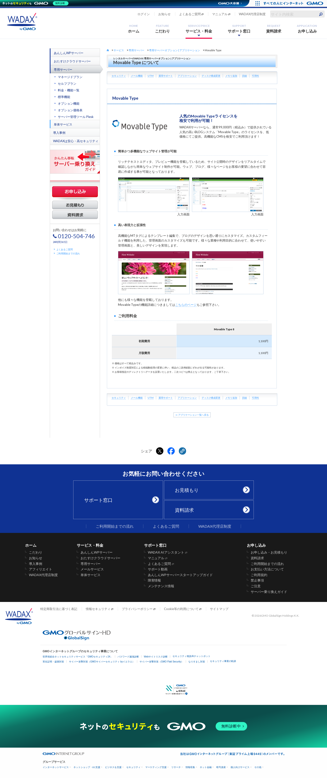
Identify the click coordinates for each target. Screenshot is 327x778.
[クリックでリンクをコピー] (182, 451)
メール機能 (137, 75)
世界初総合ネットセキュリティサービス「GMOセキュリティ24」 (78, 656)
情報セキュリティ (98, 609)
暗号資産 (221, 767)
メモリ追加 (231, 75)
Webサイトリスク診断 (156, 656)
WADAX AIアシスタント (166, 552)
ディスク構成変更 (211, 75)
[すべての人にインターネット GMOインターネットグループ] (294, 3)
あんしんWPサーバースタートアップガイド (180, 575)
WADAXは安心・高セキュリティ (75, 141)
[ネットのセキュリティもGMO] (36, 3)
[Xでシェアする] (160, 451)
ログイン (143, 14)
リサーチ (176, 767)
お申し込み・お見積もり (269, 552)
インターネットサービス (56, 767)
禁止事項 (257, 580)
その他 (257, 767)
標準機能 (64, 97)
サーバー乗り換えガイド (269, 591)
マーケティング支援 (156, 767)
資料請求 (273, 28)
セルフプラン (67, 83)
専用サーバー (63, 69)
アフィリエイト (40, 569)
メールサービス (92, 569)
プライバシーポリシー (137, 609)
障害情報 (154, 580)
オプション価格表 (70, 110)
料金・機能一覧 (68, 90)
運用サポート (166, 75)
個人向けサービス (240, 767)
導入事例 (59, 133)
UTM (151, 75)
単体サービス (63, 124)
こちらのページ (186, 305)
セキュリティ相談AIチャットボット (191, 656)
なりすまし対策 (196, 661)
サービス (119, 50)
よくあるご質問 (190, 14)
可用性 (255, 75)
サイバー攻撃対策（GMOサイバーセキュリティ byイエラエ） (102, 661)
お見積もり (210, 490)
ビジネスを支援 (113, 767)
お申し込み (307, 28)
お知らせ (164, 14)
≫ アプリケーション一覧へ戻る (192, 415)
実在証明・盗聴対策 (53, 661)
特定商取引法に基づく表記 (58, 609)
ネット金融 (206, 767)
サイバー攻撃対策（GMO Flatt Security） (161, 661)
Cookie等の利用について (181, 609)
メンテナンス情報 (161, 586)
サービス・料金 (199, 28)
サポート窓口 (239, 28)
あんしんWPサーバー (68, 53)
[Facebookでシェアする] (171, 451)
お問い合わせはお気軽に (74, 235)
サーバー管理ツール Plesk (76, 117)
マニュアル (219, 14)
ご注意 (256, 586)
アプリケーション (187, 75)
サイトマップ (219, 609)
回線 (244, 75)
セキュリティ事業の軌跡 (223, 661)
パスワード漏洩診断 (128, 656)
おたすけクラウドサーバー (72, 61)
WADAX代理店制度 (252, 14)
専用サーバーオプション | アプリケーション (174, 50)
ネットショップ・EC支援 (86, 767)
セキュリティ (119, 75)
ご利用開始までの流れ (68, 253)
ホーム (133, 28)
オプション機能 (68, 103)
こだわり (162, 28)
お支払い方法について (267, 569)
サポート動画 (158, 569)
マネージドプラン (70, 77)
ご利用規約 (259, 575)
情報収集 (190, 767)
